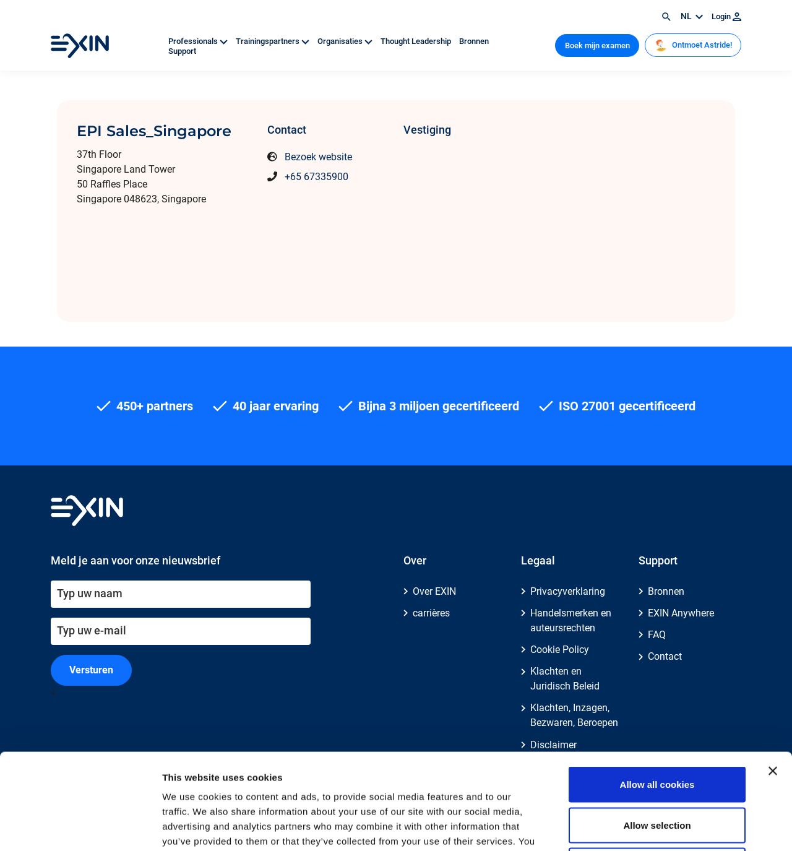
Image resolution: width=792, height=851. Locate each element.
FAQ (657, 635)
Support (182, 51)
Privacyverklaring (567, 591)
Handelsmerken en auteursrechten (570, 620)
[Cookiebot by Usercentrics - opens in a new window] (80, 827)
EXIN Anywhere (681, 613)
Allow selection (657, 729)
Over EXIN (434, 591)
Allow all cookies (657, 688)
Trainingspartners (273, 41)
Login (726, 16)
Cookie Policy (559, 649)
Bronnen (474, 41)
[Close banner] (772, 675)
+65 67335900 (316, 177)
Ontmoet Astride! (693, 45)
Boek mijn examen (597, 45)
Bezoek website (318, 157)
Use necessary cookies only (657, 769)
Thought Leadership (417, 41)
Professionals (199, 41)
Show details (649, 826)
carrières (431, 613)
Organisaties (345, 41)
